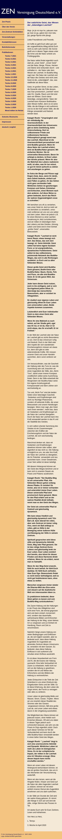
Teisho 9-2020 (10, 83)
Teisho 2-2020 (10, 104)
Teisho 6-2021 (10, 59)
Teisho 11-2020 (11, 80)
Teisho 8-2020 (10, 86)
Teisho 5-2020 (10, 95)
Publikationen (7, 52)
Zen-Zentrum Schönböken (12, 32)
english (13, 127)
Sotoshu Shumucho (10, 117)
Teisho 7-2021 (10, 56)
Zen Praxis (6, 22)
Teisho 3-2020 (10, 101)
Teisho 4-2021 (10, 65)
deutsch (5, 127)
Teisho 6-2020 (10, 92)
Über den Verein (8, 27)
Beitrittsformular (8, 47)
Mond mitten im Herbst (14, 110)
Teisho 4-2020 (10, 98)
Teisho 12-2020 (11, 77)
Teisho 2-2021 (10, 71)
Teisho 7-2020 (10, 89)
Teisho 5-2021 (10, 62)
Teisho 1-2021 (10, 74)
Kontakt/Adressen (9, 42)
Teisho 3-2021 (10, 68)
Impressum (6, 122)
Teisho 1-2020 (10, 107)
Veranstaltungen (8, 37)
